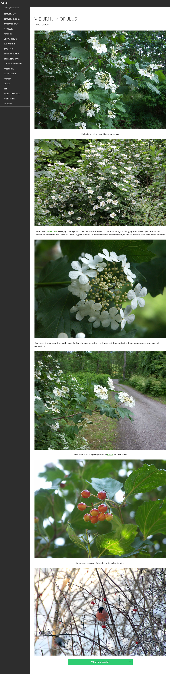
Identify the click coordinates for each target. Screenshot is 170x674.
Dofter (7, 84)
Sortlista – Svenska (11, 19)
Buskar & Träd (9, 44)
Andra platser (9, 99)
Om (5, 89)
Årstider (7, 79)
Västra (110, 454)
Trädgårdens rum (11, 24)
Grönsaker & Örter (11, 59)
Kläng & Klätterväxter (13, 64)
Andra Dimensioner (12, 94)
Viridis (5, 3)
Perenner (8, 34)
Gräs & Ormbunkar (11, 54)
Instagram (8, 104)
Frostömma (9, 69)
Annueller (8, 29)
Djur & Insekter (10, 74)
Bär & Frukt (8, 49)
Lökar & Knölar (10, 39)
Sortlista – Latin (10, 14)
